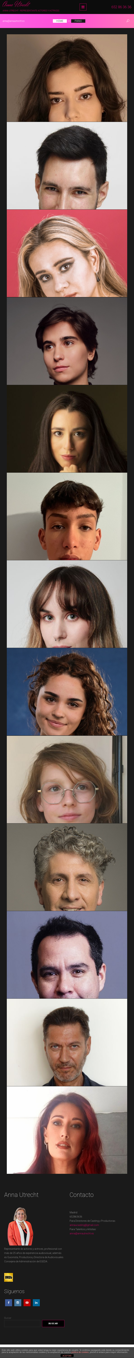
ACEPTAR (66, 1356)
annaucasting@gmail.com (84, 1225)
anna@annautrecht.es (14, 21)
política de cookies (80, 1352)
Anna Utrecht (16, 5)
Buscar (7, 1318)
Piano (78, 21)
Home (59, 21)
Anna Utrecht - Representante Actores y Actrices (31, 11)
